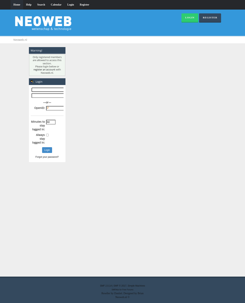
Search (41, 4)
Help (29, 4)
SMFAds (115, 290)
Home (16, 4)
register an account (44, 69)
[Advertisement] (122, 218)
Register (84, 4)
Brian (141, 293)
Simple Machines (136, 285)
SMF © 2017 (120, 285)
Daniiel (118, 293)
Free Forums (127, 290)
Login (70, 4)
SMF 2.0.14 (106, 285)
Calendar (56, 4)
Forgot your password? (47, 157)
